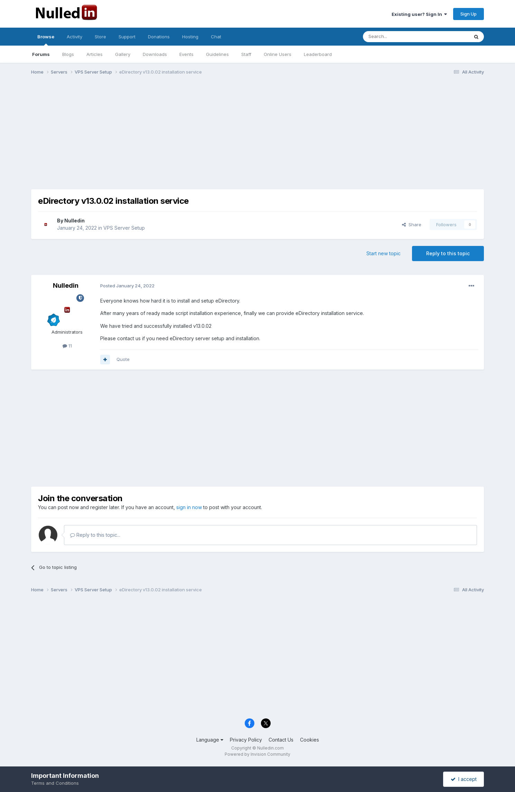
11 (67, 346)
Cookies (309, 740)
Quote (123, 359)
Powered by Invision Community (257, 754)
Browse (45, 40)
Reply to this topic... (95, 535)
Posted (127, 285)
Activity (74, 36)
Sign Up (468, 14)
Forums (41, 54)
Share (411, 224)
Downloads (155, 54)
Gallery (122, 54)
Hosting (190, 36)
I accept (464, 779)
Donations (159, 36)
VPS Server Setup (124, 228)
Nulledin (74, 220)
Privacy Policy (246, 740)
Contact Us (281, 740)
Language (209, 740)
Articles (94, 54)
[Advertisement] (257, 134)
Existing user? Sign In (419, 14)
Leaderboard (318, 54)
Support (127, 36)
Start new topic (383, 253)
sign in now (189, 507)
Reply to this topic (448, 253)
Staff (246, 54)
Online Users (277, 54)
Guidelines (217, 54)
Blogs (68, 54)
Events (186, 54)
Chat (216, 36)
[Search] (398, 36)
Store (100, 36)
